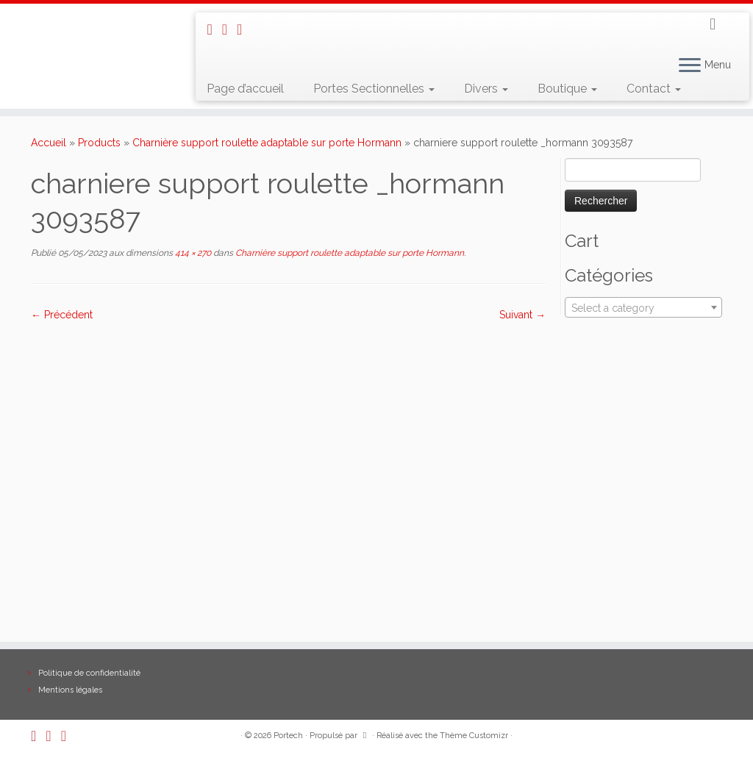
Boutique (567, 89)
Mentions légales (70, 690)
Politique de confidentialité (89, 673)
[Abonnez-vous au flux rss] (214, 29)
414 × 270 (192, 253)
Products (99, 143)
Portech (288, 735)
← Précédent (62, 315)
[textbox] (643, 308)
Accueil (48, 143)
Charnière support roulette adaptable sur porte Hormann (267, 143)
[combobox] (643, 307)
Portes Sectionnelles (374, 89)
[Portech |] (88, 19)
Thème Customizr (474, 735)
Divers (486, 89)
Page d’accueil (245, 89)
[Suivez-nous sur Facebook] (244, 29)
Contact (654, 89)
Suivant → (522, 315)
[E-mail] (229, 29)
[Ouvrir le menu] (690, 66)
